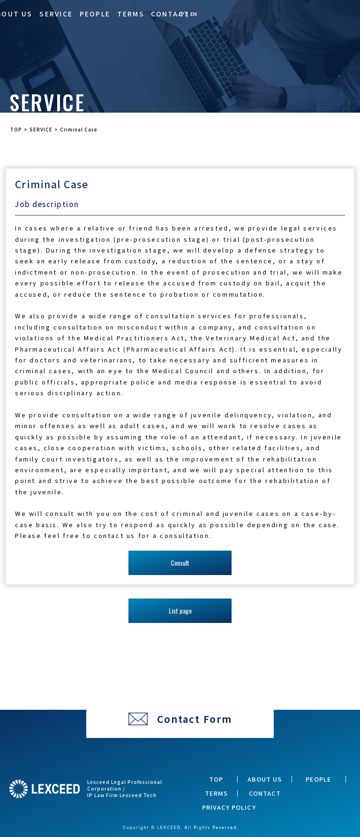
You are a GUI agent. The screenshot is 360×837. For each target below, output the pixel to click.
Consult (180, 563)
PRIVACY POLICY (229, 807)
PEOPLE (95, 13)
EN (194, 13)
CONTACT (170, 13)
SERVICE (56, 13)
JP (181, 13)
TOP (216, 779)
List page (180, 610)
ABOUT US (265, 779)
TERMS (130, 13)
